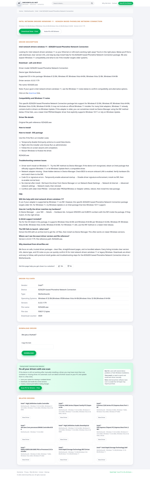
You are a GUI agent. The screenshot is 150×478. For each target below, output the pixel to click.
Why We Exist (106, 3)
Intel (36, 11)
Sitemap (46, 472)
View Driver (25, 417)
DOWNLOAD (29, 353)
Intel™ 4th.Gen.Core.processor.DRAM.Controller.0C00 (37, 427)
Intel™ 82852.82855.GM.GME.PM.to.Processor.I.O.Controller (37, 449)
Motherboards (29, 11)
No (69, 266)
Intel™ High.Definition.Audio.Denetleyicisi (74, 425)
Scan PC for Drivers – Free (30, 388)
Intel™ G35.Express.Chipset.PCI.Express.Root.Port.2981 (113, 427)
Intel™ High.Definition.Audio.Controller (35, 403)
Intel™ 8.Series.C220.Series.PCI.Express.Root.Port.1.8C (113, 405)
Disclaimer (20, 472)
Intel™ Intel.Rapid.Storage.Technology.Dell (112, 447)
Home (21, 11)
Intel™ (40, 285)
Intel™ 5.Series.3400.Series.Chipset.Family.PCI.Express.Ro (75, 405)
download (33, 93)
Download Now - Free (29, 31)
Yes (60, 266)
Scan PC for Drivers (126, 3)
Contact (114, 3)
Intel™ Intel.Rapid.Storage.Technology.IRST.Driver (74, 448)
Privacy (26, 472)
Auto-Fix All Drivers (51, 31)
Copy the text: (26, 343)
